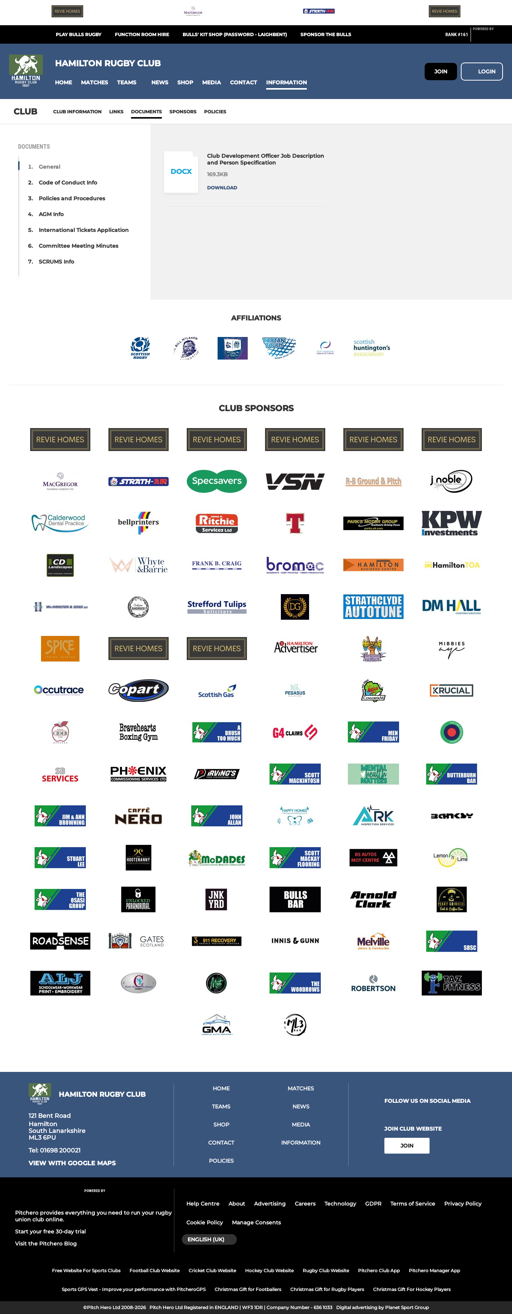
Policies (215, 111)
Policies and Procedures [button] (72, 198)
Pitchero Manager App (434, 1270)
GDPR (373, 1203)
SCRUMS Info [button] (56, 261)
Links (116, 111)
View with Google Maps (72, 1163)
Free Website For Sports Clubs (86, 1270)
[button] (63, 82)
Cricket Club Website (212, 1270)
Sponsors (183, 111)
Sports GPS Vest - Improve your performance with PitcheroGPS (134, 1289)
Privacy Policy (463, 1203)
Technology (340, 1203)
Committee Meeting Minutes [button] (78, 245)
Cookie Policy (204, 1222)
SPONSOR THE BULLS (325, 34)
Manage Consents (256, 1222)
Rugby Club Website (326, 1270)
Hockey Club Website (269, 1270)
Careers (305, 1203)
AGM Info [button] (51, 214)
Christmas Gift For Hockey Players (412, 1289)
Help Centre (202, 1203)
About (237, 1203)
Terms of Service (412, 1203)
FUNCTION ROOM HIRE (142, 34)
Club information (77, 111)
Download (222, 188)
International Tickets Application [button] (84, 230)
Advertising (270, 1203)
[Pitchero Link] (488, 37)
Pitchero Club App (379, 1270)
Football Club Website (155, 1270)
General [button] (49, 166)
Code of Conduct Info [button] (68, 182)
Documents (146, 111)
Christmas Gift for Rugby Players (327, 1289)
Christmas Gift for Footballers (248, 1289)
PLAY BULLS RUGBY (78, 34)
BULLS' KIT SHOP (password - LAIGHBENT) (235, 34)
